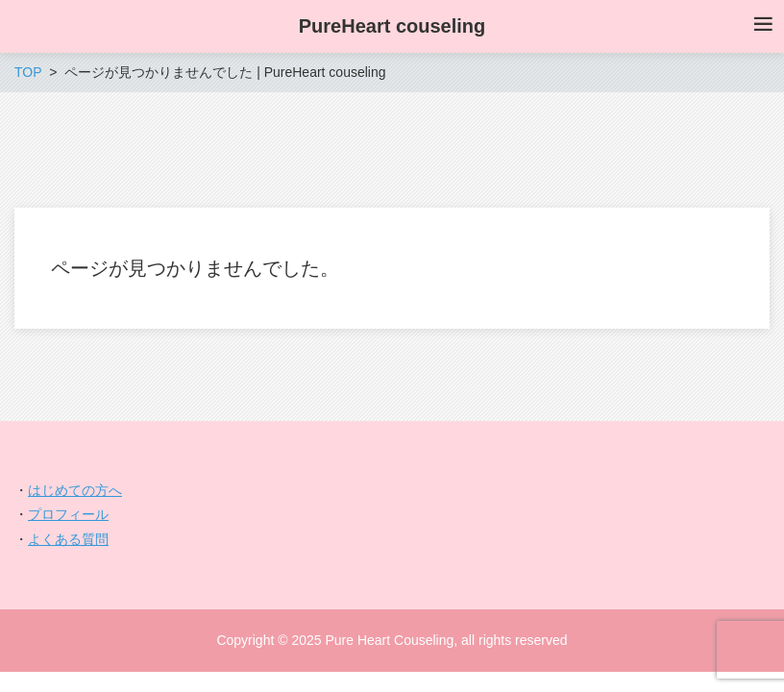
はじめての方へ (75, 490)
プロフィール (68, 514)
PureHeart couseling (392, 26)
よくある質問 (68, 539)
